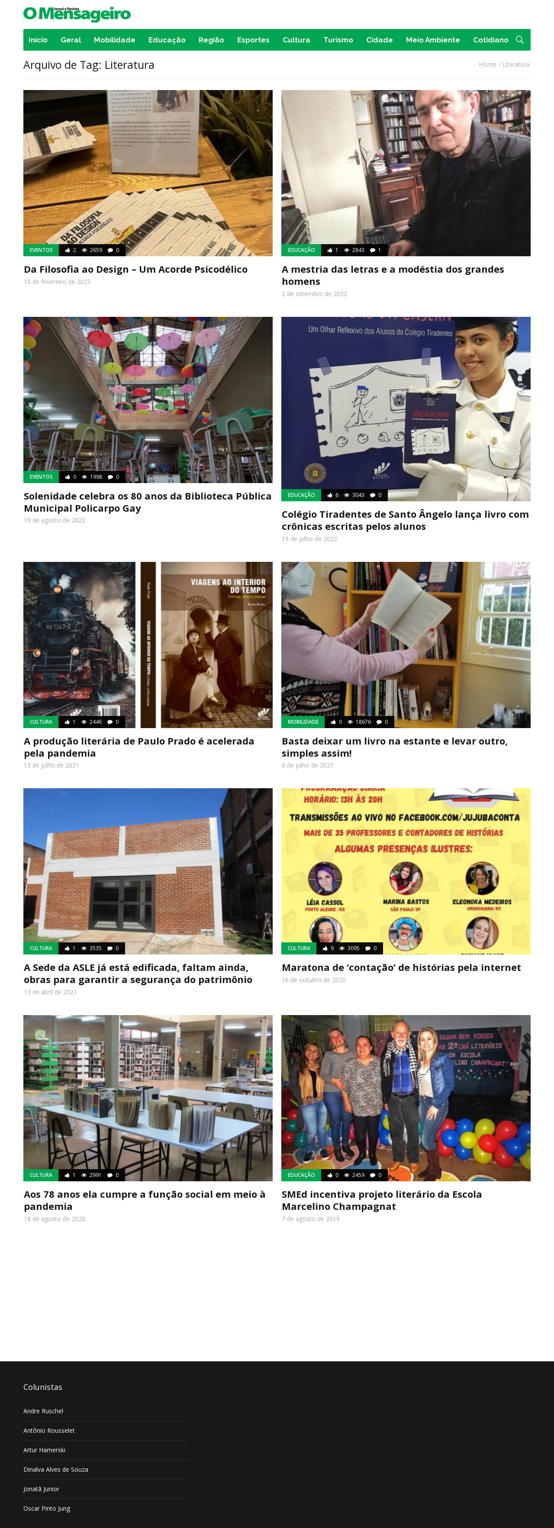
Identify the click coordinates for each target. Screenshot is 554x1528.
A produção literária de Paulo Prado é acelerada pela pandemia (139, 746)
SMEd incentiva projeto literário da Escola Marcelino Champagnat (382, 1199)
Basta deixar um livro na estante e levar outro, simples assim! (395, 746)
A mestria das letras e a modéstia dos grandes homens (393, 274)
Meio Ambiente (433, 39)
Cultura (296, 39)
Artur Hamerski (44, 1450)
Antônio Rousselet (49, 1430)
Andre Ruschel (43, 1411)
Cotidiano (491, 39)
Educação (167, 39)
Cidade (379, 39)
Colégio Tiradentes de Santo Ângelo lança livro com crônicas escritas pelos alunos (405, 519)
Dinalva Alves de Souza (55, 1469)
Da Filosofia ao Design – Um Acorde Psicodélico (136, 268)
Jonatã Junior (41, 1489)
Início (38, 39)
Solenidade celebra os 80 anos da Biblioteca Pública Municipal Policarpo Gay (148, 501)
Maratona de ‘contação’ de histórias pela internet (401, 967)
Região (211, 39)
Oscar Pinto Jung (46, 1508)
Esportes (253, 39)
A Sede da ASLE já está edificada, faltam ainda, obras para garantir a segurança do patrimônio (138, 973)
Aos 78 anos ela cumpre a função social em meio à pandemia (145, 1199)
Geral (71, 39)
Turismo (338, 39)
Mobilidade (114, 39)
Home (487, 64)
